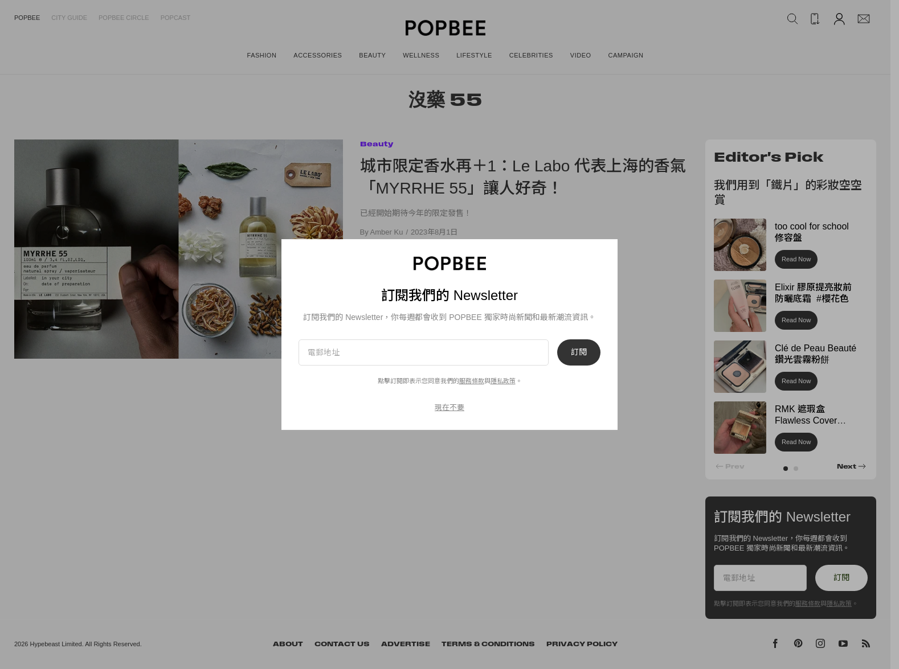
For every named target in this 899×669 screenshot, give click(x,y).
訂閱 (579, 352)
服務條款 (471, 380)
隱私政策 (503, 380)
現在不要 (449, 407)
